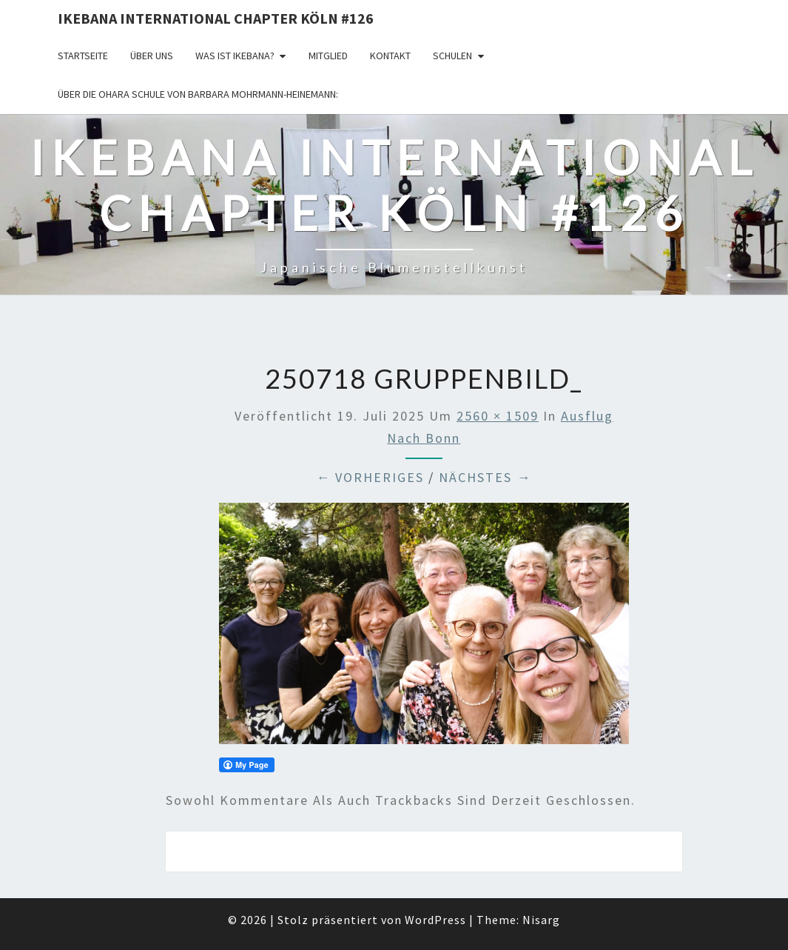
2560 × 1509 (498, 415)
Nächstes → (485, 477)
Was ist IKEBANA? (235, 55)
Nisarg (541, 919)
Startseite (83, 55)
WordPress (435, 919)
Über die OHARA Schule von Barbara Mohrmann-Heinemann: (198, 94)
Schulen (452, 55)
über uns (151, 55)
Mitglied (328, 55)
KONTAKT (390, 55)
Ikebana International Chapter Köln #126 (216, 18)
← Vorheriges (370, 477)
